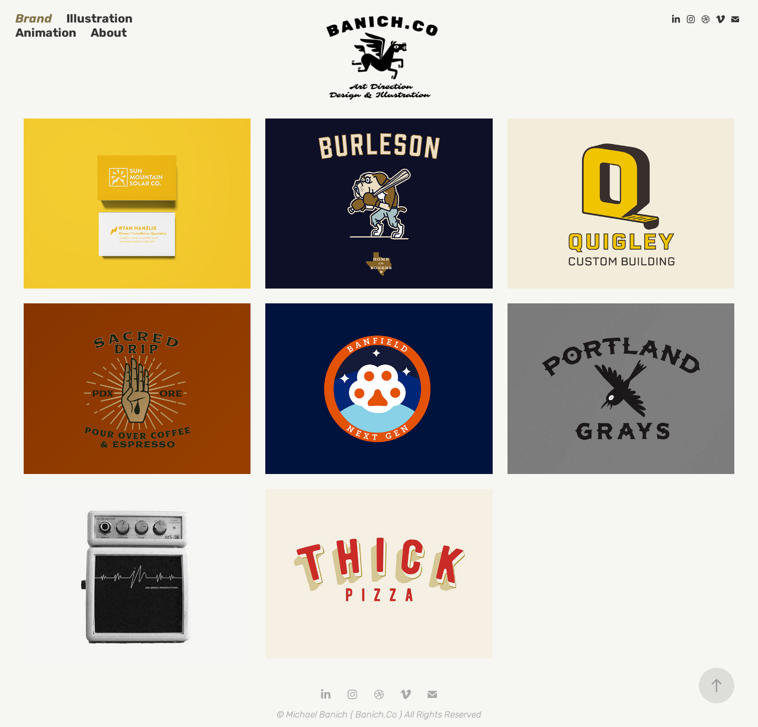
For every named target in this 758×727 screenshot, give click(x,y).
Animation (45, 32)
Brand (33, 19)
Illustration (99, 18)
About (109, 32)
